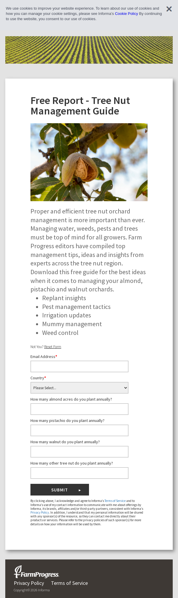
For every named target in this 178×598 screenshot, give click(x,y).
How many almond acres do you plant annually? (71, 399)
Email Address (43, 356)
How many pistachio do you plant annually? (67, 420)
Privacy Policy (39, 512)
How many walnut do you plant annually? (65, 441)
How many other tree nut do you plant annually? (71, 463)
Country (38, 377)
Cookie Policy (126, 13)
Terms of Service (115, 501)
